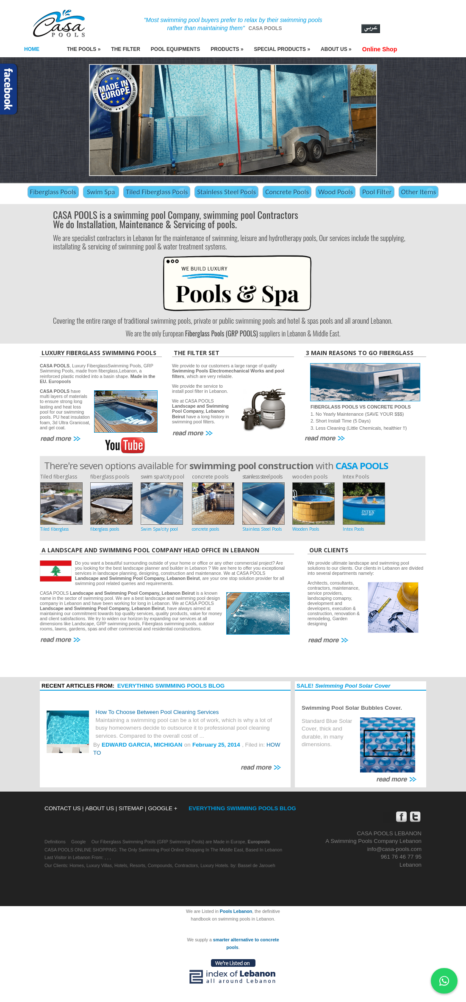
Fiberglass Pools (53, 192)
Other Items (418, 192)
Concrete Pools (287, 192)
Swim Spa (101, 192)
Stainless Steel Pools (226, 192)
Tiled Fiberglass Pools (157, 192)
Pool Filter (377, 192)
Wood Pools (335, 192)
